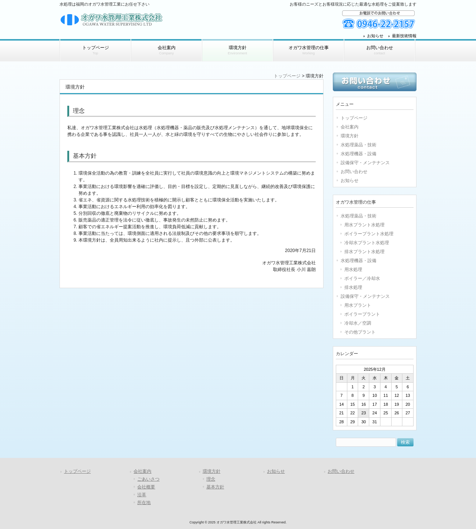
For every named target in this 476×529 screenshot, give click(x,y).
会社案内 (349, 127)
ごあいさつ (148, 479)
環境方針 (349, 135)
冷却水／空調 (357, 323)
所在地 (144, 502)
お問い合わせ (354, 171)
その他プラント (360, 332)
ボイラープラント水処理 (368, 233)
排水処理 (353, 287)
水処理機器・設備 (358, 153)
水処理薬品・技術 (358, 144)
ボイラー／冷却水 (362, 278)
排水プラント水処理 (364, 251)
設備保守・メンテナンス (365, 162)
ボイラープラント (362, 314)
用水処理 (353, 269)
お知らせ (375, 36)
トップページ (287, 76)
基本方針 (215, 487)
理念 (210, 479)
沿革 (141, 494)
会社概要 (146, 487)
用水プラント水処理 (364, 224)
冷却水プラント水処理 (366, 242)
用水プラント (357, 305)
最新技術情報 (404, 36)
